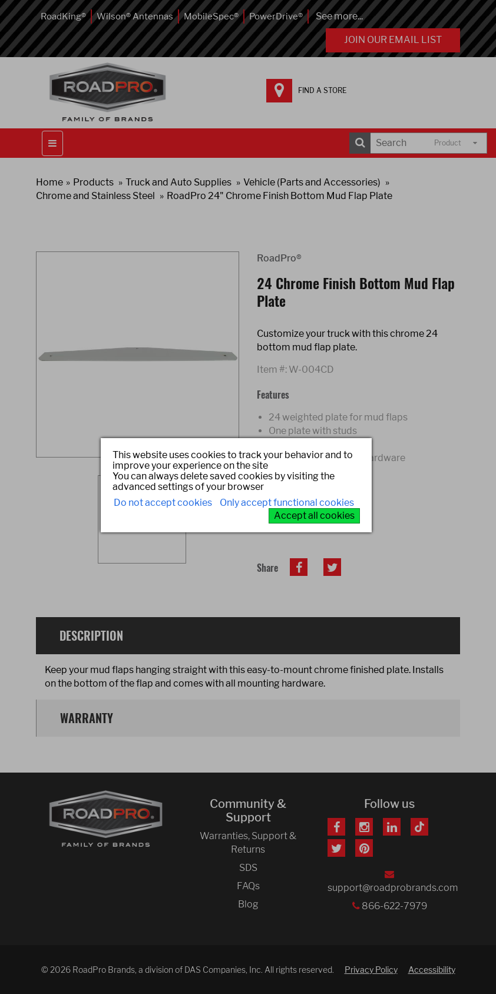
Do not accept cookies (163, 502)
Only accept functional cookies (287, 502)
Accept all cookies (314, 515)
